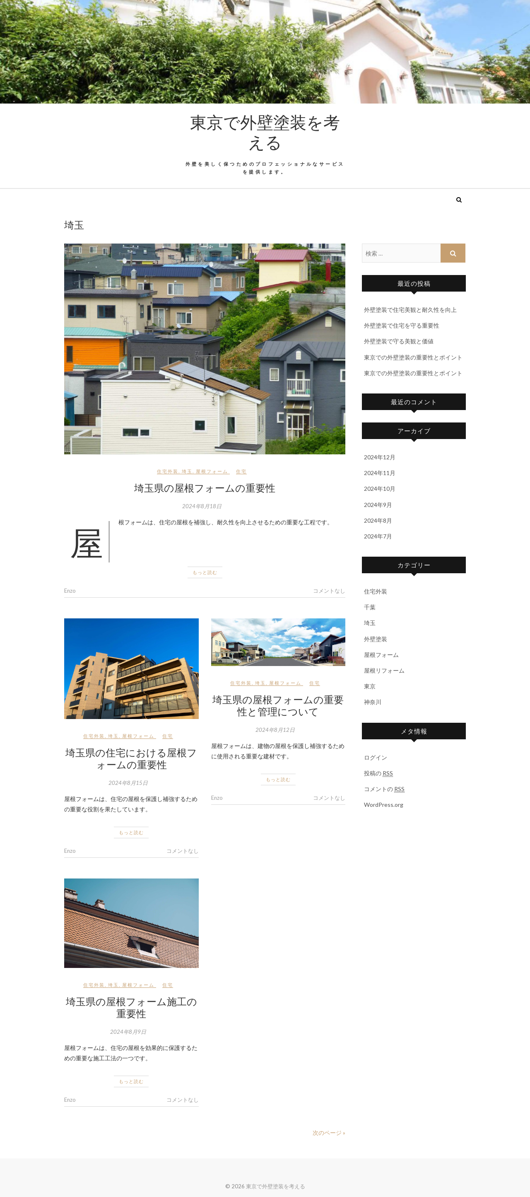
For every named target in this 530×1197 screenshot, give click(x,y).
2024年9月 (378, 504)
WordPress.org (383, 804)
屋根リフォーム (384, 670)
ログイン (375, 757)
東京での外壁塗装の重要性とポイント (413, 357)
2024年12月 (379, 457)
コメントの (384, 789)
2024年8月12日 (275, 729)
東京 (370, 686)
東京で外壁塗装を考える (265, 132)
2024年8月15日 (128, 782)
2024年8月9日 (128, 1031)
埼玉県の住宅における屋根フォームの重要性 (131, 758)
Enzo (70, 590)
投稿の (378, 773)
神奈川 (372, 701)
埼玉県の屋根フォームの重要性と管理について (278, 705)
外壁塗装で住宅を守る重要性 (401, 325)
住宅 (241, 471)
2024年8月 (378, 520)
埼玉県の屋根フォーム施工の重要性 (131, 1007)
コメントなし (329, 590)
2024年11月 (379, 472)
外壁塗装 (375, 638)
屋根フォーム (212, 471)
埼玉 (187, 471)
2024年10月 (379, 488)
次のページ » (329, 1132)
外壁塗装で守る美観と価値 (399, 341)
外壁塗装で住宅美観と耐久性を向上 (410, 309)
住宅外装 (167, 471)
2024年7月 (378, 536)
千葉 (370, 607)
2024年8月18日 (202, 506)
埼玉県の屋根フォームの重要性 (204, 487)
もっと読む (205, 572)
